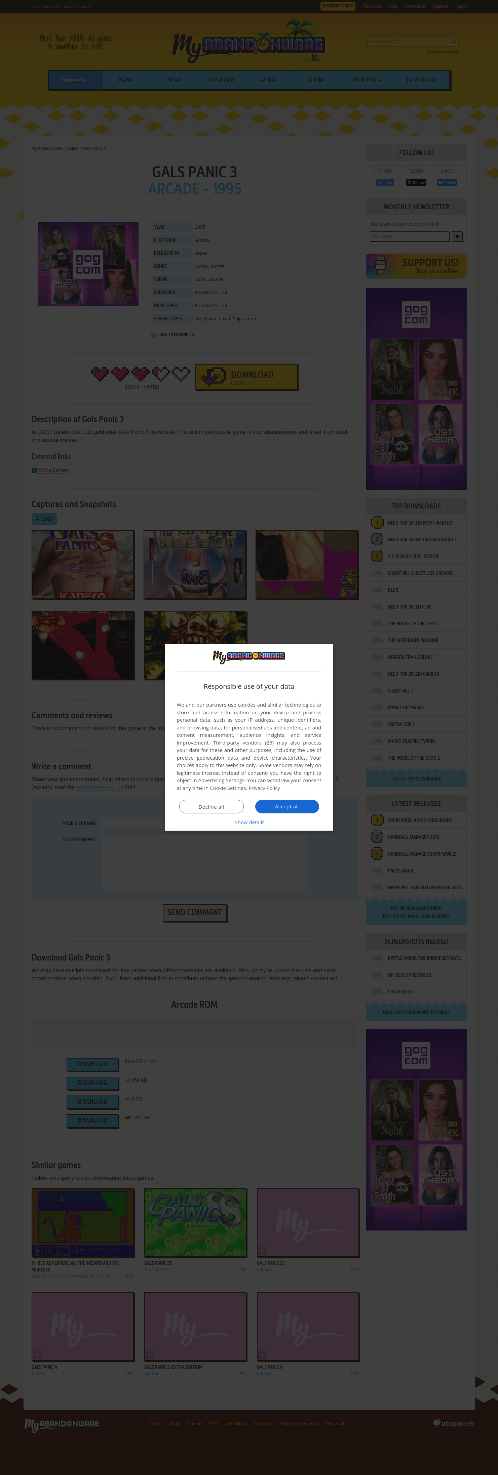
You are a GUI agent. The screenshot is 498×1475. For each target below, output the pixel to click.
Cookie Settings (228, 788)
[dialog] (249, 737)
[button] (249, 822)
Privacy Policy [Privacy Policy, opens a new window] (264, 788)
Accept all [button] (287, 806)
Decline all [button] (211, 806)
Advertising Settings (221, 780)
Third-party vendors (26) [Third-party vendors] (243, 742)
